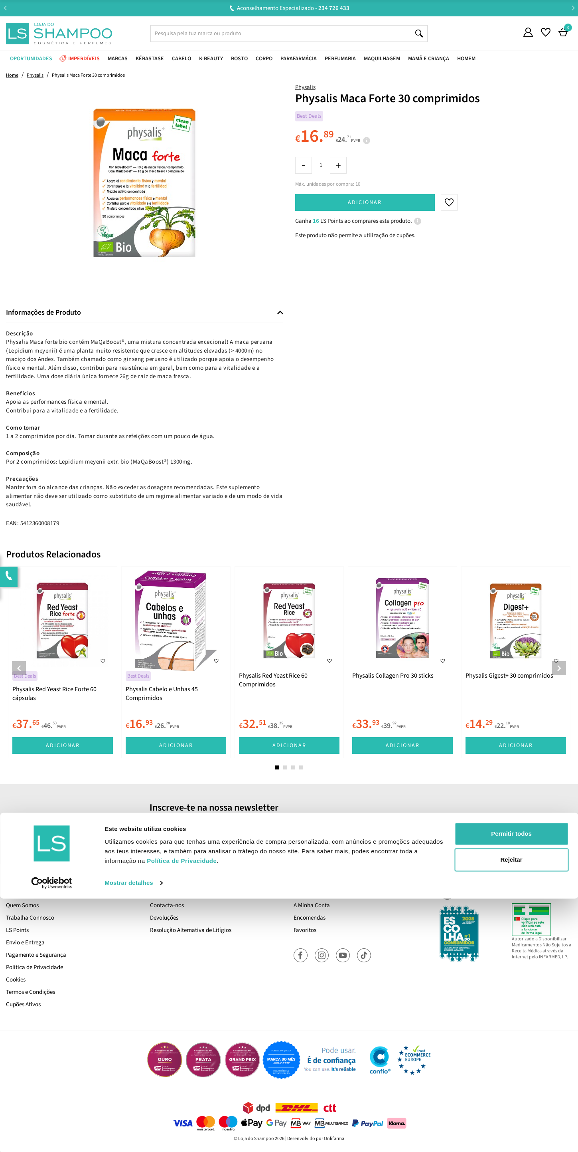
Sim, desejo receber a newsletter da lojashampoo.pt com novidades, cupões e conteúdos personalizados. (291, 848)
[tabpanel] (62, 662)
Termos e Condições (30, 992)
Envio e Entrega (25, 942)
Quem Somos (22, 905)
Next (573, 8)
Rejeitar (511, 1113)
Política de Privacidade (34, 967)
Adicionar (365, 202)
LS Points (17, 930)
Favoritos (305, 930)
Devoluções (164, 918)
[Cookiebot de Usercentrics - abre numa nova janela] (52, 1136)
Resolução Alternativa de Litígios (190, 930)
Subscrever (401, 825)
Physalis (305, 87)
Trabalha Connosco (30, 918)
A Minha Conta (312, 905)
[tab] (144, 313)
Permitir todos (511, 1087)
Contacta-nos (167, 905)
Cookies (16, 980)
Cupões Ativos (23, 1004)
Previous (5, 8)
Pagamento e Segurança (36, 955)
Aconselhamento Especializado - (293, 8)
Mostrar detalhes (129, 1136)
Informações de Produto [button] (43, 313)
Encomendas (309, 918)
